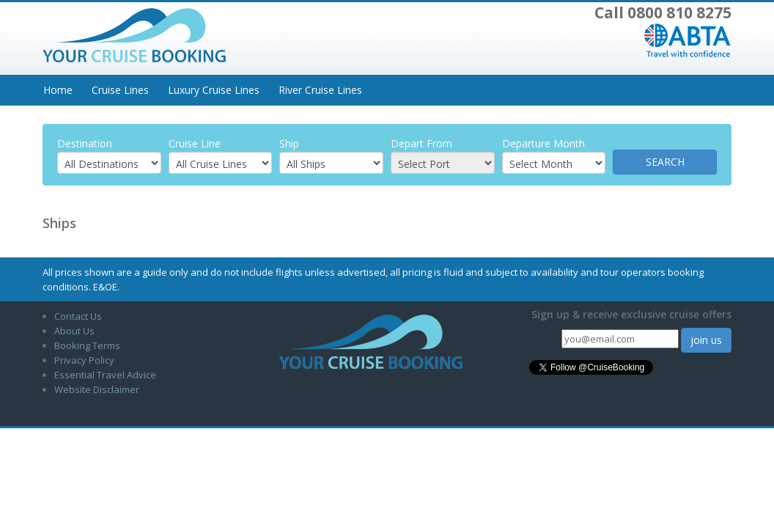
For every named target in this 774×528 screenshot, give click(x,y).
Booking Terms (87, 345)
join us (706, 340)
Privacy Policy (84, 360)
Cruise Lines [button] (120, 90)
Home (58, 90)
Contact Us (78, 316)
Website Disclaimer (96, 389)
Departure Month (543, 143)
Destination (84, 143)
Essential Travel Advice (105, 374)
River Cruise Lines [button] (320, 90)
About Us (74, 330)
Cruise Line (195, 143)
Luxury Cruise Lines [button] (213, 90)
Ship (289, 143)
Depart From (421, 143)
